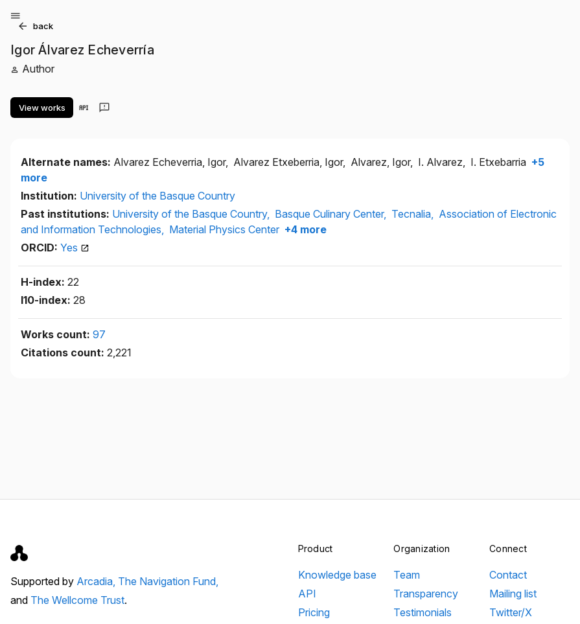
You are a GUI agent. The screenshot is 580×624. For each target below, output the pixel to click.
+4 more (304, 229)
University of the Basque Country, (192, 213)
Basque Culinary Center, (332, 213)
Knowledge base (337, 574)
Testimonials (422, 612)
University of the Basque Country (157, 195)
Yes (74, 247)
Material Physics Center (224, 229)
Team (406, 574)
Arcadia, (97, 581)
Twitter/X (510, 612)
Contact (508, 574)
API (307, 593)
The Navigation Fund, (168, 581)
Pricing (314, 612)
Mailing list (513, 593)
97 (99, 334)
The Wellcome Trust (77, 600)
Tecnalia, (413, 213)
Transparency (425, 593)
